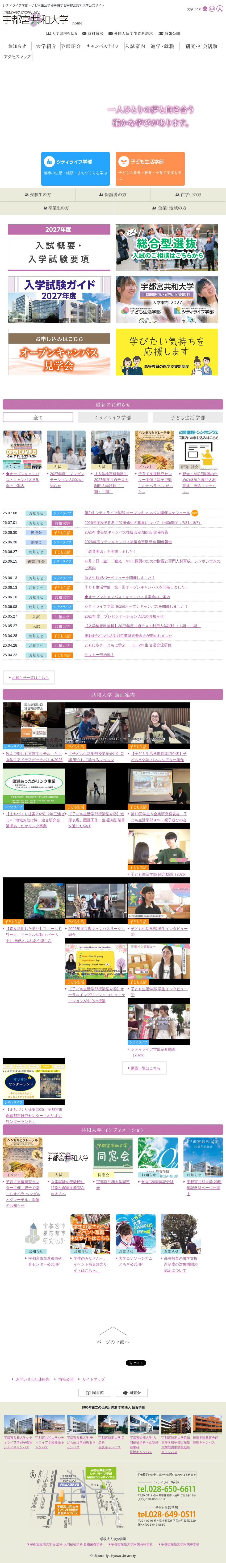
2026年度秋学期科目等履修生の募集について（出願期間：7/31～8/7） (143, 522)
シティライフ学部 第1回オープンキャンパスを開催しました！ (136, 606)
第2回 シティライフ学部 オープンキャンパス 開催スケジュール (137, 513)
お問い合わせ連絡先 (32, 1379)
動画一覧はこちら (146, 1068)
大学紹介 (60, 46)
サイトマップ (93, 1379)
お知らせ (31, 46)
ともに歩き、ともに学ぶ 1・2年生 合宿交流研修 (128, 645)
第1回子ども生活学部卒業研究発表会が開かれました (128, 635)
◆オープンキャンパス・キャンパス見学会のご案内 (127, 597)
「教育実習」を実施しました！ (111, 551)
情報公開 (65, 1379)
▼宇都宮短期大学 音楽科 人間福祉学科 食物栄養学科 (65, 1544)
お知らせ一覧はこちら (30, 677)
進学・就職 (179, 46)
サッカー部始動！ (99, 655)
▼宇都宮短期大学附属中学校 (178, 1544)
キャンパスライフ (124, 46)
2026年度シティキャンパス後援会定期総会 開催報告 (128, 542)
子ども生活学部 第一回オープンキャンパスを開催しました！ (137, 587)
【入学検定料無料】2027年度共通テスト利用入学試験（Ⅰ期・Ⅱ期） (143, 626)
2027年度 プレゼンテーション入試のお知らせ (124, 616)
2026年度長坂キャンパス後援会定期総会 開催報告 (126, 532)
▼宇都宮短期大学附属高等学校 (130, 1544)
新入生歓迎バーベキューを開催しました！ (120, 577)
